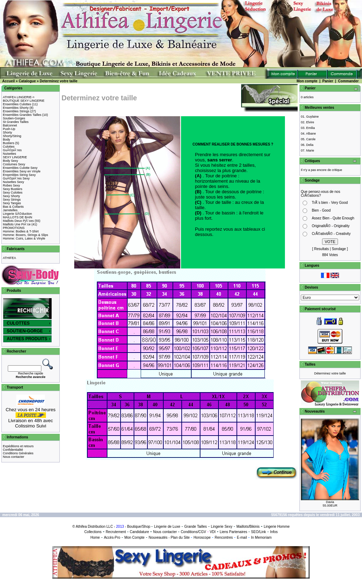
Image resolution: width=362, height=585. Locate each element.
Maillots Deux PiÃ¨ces (18, 221)
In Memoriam (261, 537)
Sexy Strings (12, 199)
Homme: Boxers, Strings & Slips (25, 235)
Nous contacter (13, 457)
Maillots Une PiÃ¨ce (17, 224)
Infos (274, 532)
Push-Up (9, 129)
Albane (311, 133)
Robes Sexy (11, 185)
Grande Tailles (195, 526)
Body (6, 139)
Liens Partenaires (233, 532)
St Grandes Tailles (16, 122)
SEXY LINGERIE (15, 157)
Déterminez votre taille (330, 373)
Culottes (8, 146)
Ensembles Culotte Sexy (20, 168)
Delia (310, 145)
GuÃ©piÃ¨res (12, 150)
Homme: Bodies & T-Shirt (21, 231)
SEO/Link (258, 532)
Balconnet (10, 125)
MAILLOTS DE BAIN (17, 217)
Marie (310, 150)
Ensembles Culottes (17, 104)
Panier (327, 81)
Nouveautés (157, 537)
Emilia (310, 128)
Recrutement (116, 532)
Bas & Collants (13, 206)
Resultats (321, 249)
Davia (330, 502)
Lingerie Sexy (222, 526)
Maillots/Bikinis (248, 526)
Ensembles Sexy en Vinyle (21, 171)
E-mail (242, 537)
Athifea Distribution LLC (94, 526)
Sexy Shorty (11, 196)
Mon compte (307, 81)
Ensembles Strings (16, 111)
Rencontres (224, 537)
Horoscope (201, 537)
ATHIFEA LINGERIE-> (19, 97)
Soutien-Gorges (14, 118)
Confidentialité (13, 449)
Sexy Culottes (13, 192)
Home (95, 537)
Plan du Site (180, 537)
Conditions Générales (18, 453)
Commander (348, 81)
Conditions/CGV (193, 532)
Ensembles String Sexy (19, 175)
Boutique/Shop (138, 526)
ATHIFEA (9, 258)
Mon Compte (134, 537)
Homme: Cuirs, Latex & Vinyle (24, 238)
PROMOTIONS (14, 228)
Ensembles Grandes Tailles (22, 115)
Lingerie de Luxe (167, 526)
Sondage (339, 249)
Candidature (139, 532)
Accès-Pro (112, 537)
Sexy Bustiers (12, 189)
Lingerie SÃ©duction (17, 213)
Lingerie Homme (277, 526)
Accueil (8, 81)
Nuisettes (9, 153)
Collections (92, 532)
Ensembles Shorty (16, 108)
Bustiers (8, 143)
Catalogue (27, 81)
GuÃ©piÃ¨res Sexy (16, 178)
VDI (213, 532)
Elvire (310, 122)
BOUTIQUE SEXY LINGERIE (24, 100)
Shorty (7, 132)
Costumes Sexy (14, 164)
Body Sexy (10, 160)
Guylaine (312, 116)
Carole (311, 139)
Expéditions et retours (18, 446)
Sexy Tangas (12, 203)
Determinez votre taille (58, 81)
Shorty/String (12, 136)
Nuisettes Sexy (13, 182)
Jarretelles (10, 210)
